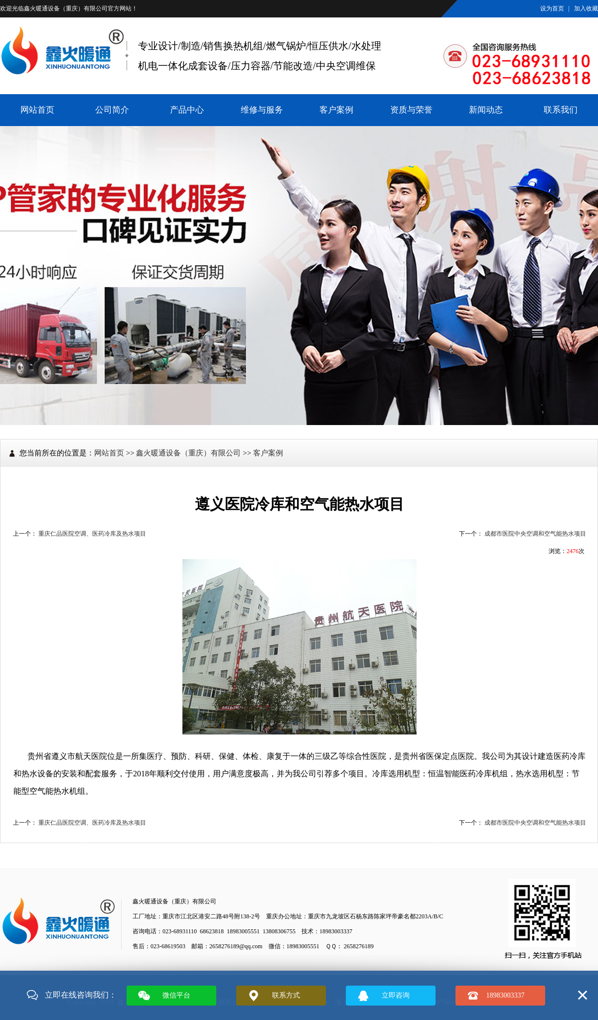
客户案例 (336, 110)
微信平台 (176, 995)
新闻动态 (486, 110)
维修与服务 (262, 110)
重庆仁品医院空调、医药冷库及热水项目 (92, 533)
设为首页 (552, 8)
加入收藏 (586, 8)
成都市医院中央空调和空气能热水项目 (535, 533)
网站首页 (37, 110)
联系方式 (286, 995)
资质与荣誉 (411, 110)
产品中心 (187, 110)
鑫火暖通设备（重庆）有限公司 (66, 8)
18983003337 (505, 995)
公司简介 (112, 110)
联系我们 (561, 110)
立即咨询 (396, 995)
